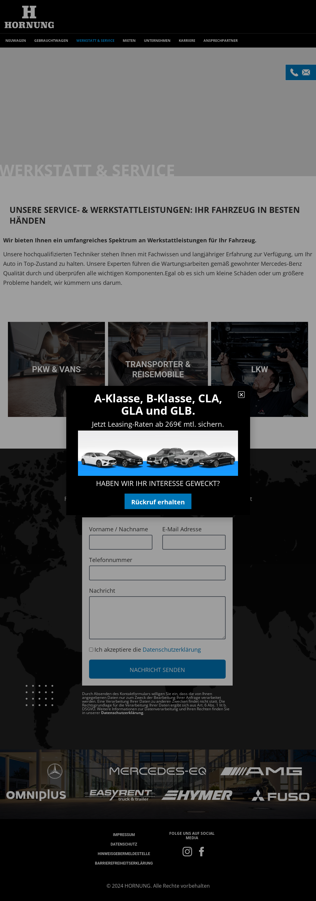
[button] (241, 394)
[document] (158, 450)
